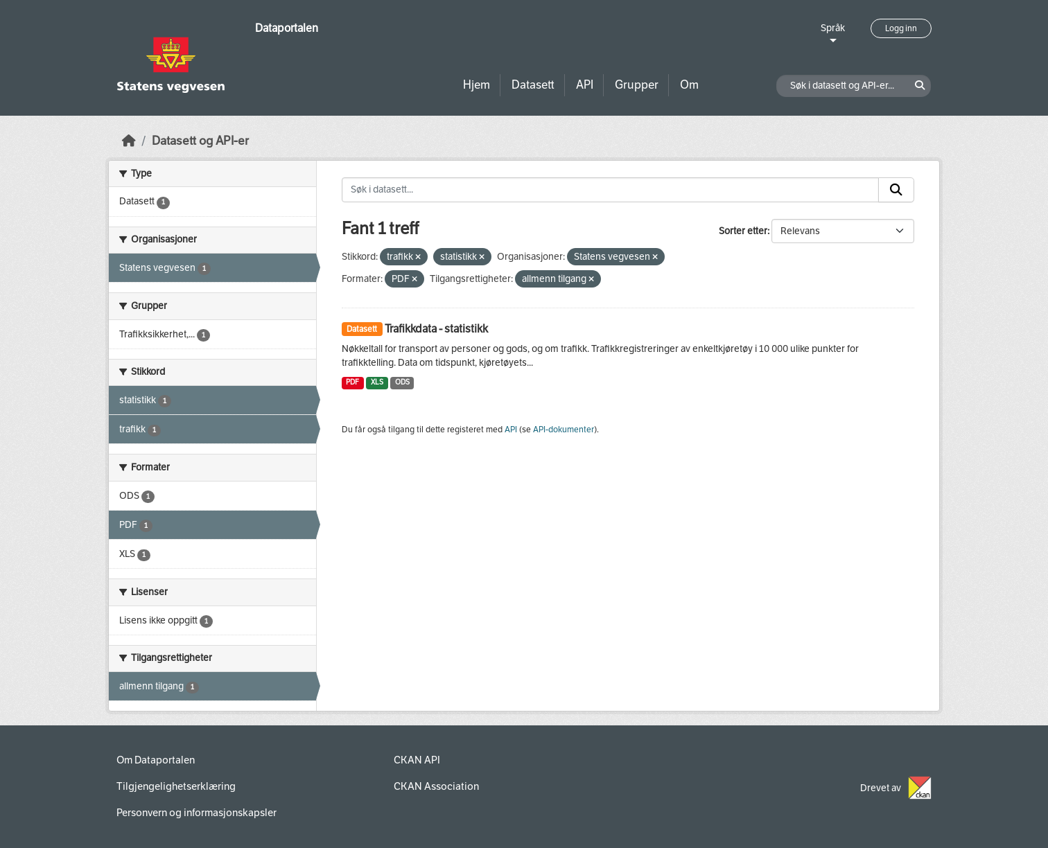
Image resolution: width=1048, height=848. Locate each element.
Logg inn (901, 28)
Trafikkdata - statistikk (436, 328)
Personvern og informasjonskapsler (196, 812)
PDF (352, 382)
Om (689, 85)
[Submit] (896, 189)
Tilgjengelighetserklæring (176, 786)
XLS (377, 382)
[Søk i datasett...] (611, 189)
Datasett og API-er (200, 141)
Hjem (476, 85)
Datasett (533, 85)
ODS (402, 382)
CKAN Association (436, 786)
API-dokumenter (563, 429)
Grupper (636, 85)
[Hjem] (129, 141)
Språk (833, 28)
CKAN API (417, 760)
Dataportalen (286, 28)
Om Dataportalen (155, 760)
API (584, 85)
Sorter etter (743, 231)
